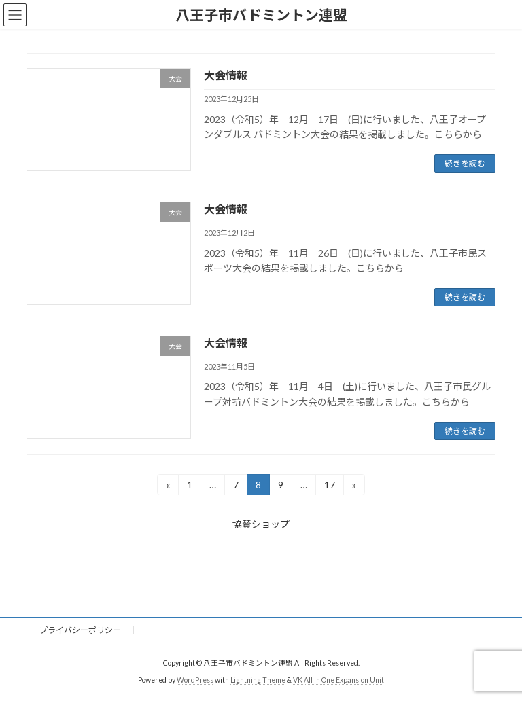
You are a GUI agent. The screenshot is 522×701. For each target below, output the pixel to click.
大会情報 (225, 75)
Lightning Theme (257, 680)
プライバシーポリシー (80, 630)
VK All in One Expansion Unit (338, 680)
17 (329, 486)
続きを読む (465, 163)
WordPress (195, 680)
